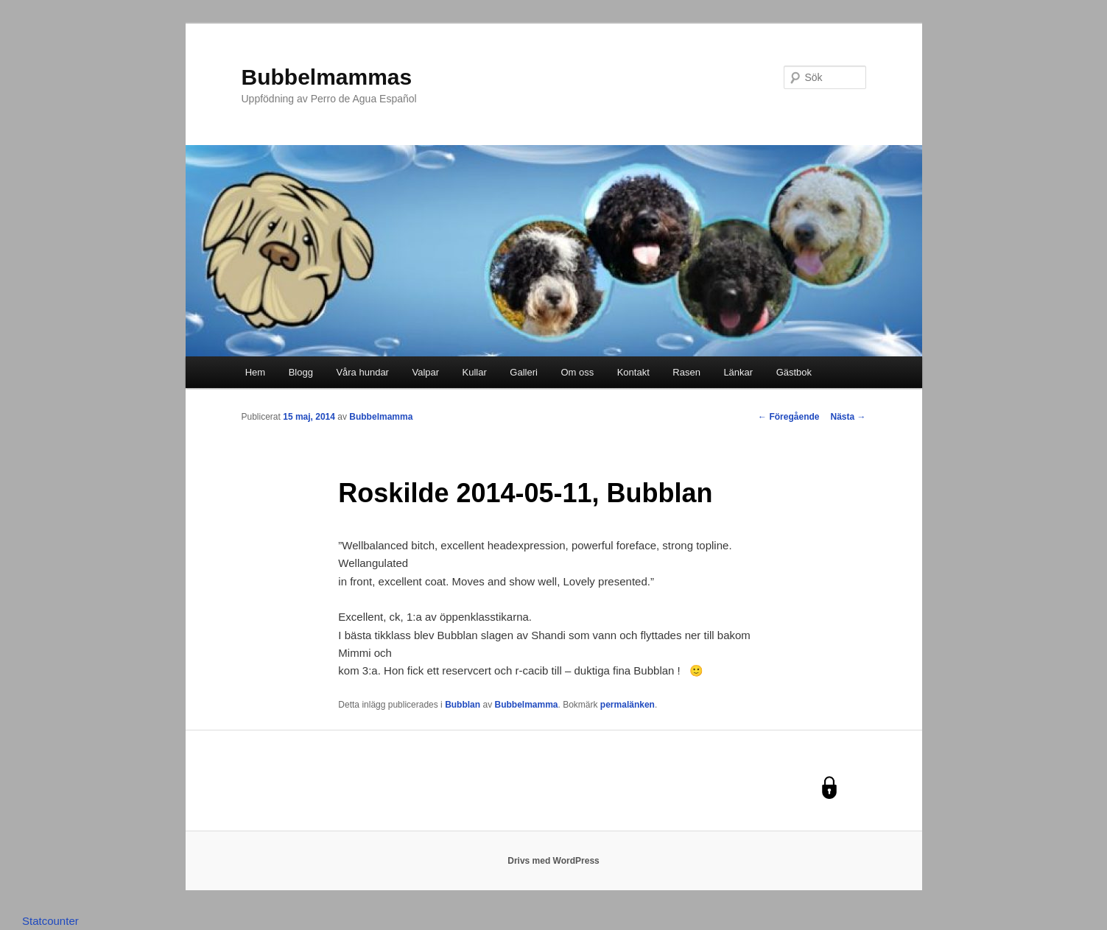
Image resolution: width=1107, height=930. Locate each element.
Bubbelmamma (380, 417)
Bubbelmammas (327, 77)
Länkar (738, 372)
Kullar (475, 372)
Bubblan (462, 705)
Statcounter (50, 921)
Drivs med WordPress (553, 861)
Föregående (788, 417)
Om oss (577, 372)
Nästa (847, 417)
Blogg (301, 372)
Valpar (425, 372)
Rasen (686, 372)
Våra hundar (362, 372)
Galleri (524, 372)
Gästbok (794, 372)
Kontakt (633, 372)
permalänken (627, 705)
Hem (255, 372)
